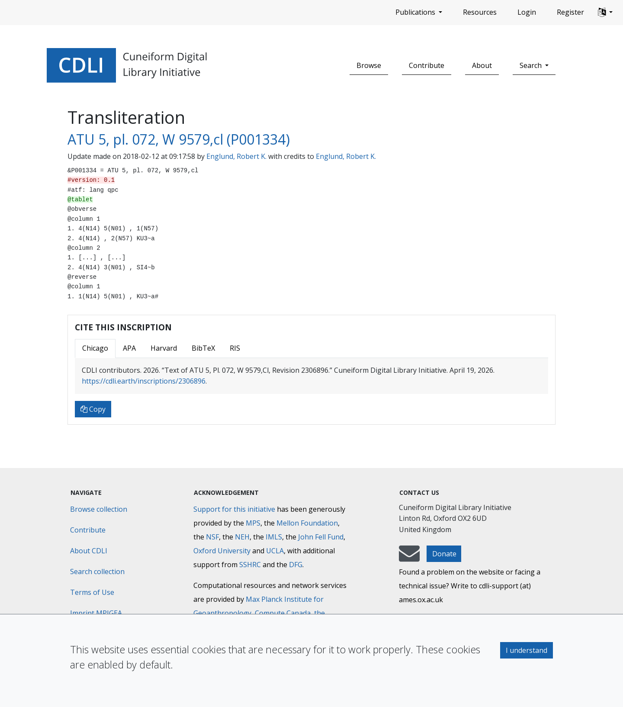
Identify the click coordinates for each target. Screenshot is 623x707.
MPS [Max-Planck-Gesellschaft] (253, 523)
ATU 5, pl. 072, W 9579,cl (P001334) (178, 139)
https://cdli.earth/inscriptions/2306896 (144, 381)
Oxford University (221, 550)
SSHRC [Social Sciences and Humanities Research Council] (250, 564)
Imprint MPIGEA (96, 613)
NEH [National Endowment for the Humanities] (242, 537)
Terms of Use (92, 592)
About (482, 65)
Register (570, 12)
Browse (368, 65)
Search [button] (531, 65)
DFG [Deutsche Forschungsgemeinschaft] (295, 564)
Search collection (97, 571)
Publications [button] (416, 12)
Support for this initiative (234, 509)
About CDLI (88, 550)
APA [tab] (129, 348)
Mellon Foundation (307, 523)
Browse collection (98, 509)
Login (526, 12)
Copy (93, 409)
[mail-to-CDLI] (409, 557)
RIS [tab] (235, 348)
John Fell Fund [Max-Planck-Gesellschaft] (321, 537)
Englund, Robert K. (236, 156)
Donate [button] (444, 553)
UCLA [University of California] (275, 550)
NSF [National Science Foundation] (212, 537)
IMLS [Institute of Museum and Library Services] (274, 537)
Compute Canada (283, 613)
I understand (526, 650)
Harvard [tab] (164, 348)
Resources (480, 12)
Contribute (426, 65)
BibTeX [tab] (203, 348)
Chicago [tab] (95, 348)
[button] (605, 12)
